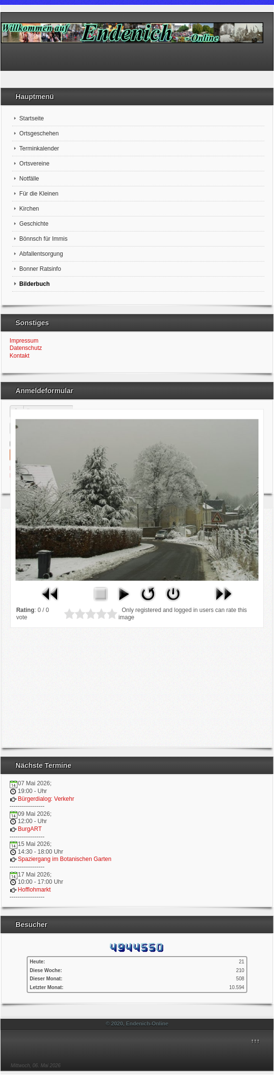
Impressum (24, 340)
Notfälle (29, 178)
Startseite (31, 118)
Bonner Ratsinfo (40, 268)
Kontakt (20, 355)
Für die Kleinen (39, 193)
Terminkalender (39, 148)
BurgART (30, 829)
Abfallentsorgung (41, 253)
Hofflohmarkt (34, 889)
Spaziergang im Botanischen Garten (65, 859)
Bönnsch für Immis (43, 238)
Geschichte (33, 223)
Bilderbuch (34, 284)
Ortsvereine (34, 163)
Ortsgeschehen (39, 133)
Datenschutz (26, 348)
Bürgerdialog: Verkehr (46, 798)
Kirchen (29, 208)
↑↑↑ (255, 1041)
